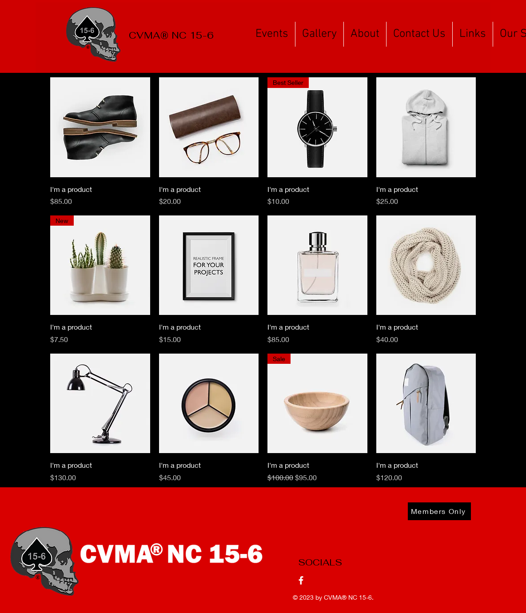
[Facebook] (301, 580)
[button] (272, 34)
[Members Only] (439, 511)
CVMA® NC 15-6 (348, 597)
